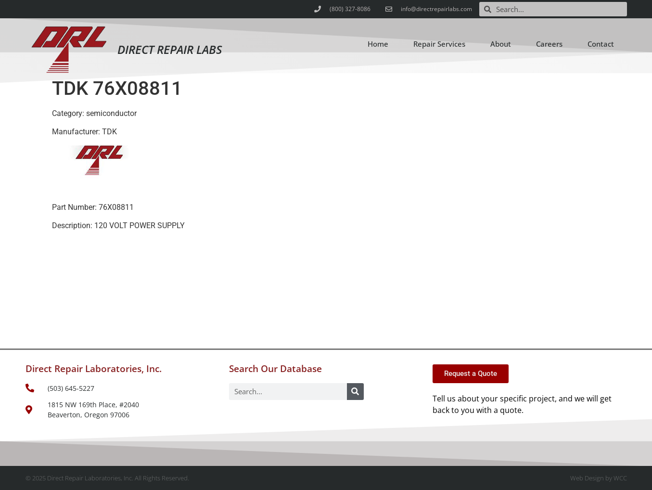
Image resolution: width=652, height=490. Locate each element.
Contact (601, 44)
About (500, 44)
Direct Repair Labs (169, 49)
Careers (549, 44)
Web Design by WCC (598, 478)
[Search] (355, 391)
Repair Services (439, 44)
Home (378, 44)
